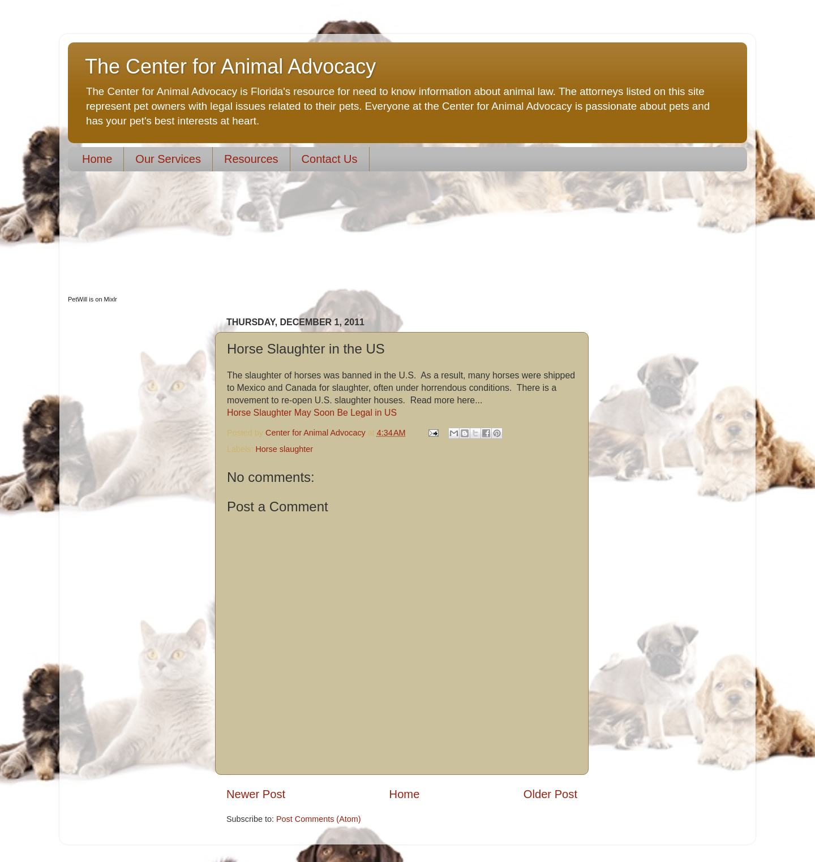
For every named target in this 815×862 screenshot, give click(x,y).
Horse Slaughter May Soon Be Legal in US (312, 412)
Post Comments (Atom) (318, 819)
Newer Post (255, 794)
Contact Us (330, 159)
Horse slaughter (284, 449)
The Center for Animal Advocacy (230, 66)
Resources (251, 159)
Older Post (550, 794)
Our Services (168, 159)
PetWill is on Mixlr (92, 299)
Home (97, 159)
